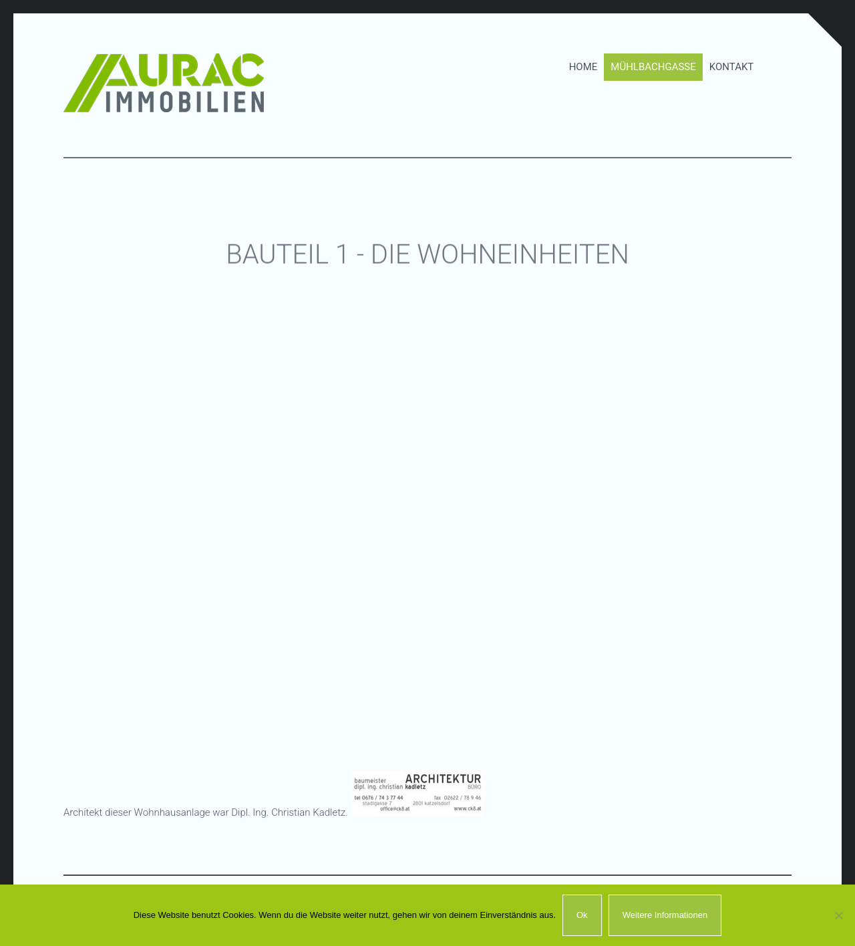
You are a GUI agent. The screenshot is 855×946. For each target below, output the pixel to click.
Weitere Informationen (665, 915)
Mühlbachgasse (653, 63)
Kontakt (731, 63)
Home (583, 63)
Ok (582, 915)
